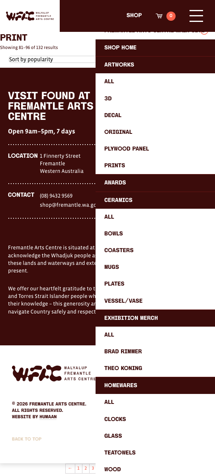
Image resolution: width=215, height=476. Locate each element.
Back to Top (26, 439)
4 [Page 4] (100, 468)
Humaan (48, 417)
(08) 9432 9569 (56, 195)
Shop (134, 16)
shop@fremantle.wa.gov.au (73, 205)
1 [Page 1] (78, 468)
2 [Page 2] (85, 468)
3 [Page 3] (93, 468)
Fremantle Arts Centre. (57, 404)
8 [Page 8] (129, 468)
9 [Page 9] (136, 468)
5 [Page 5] (107, 468)
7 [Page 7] (122, 468)
